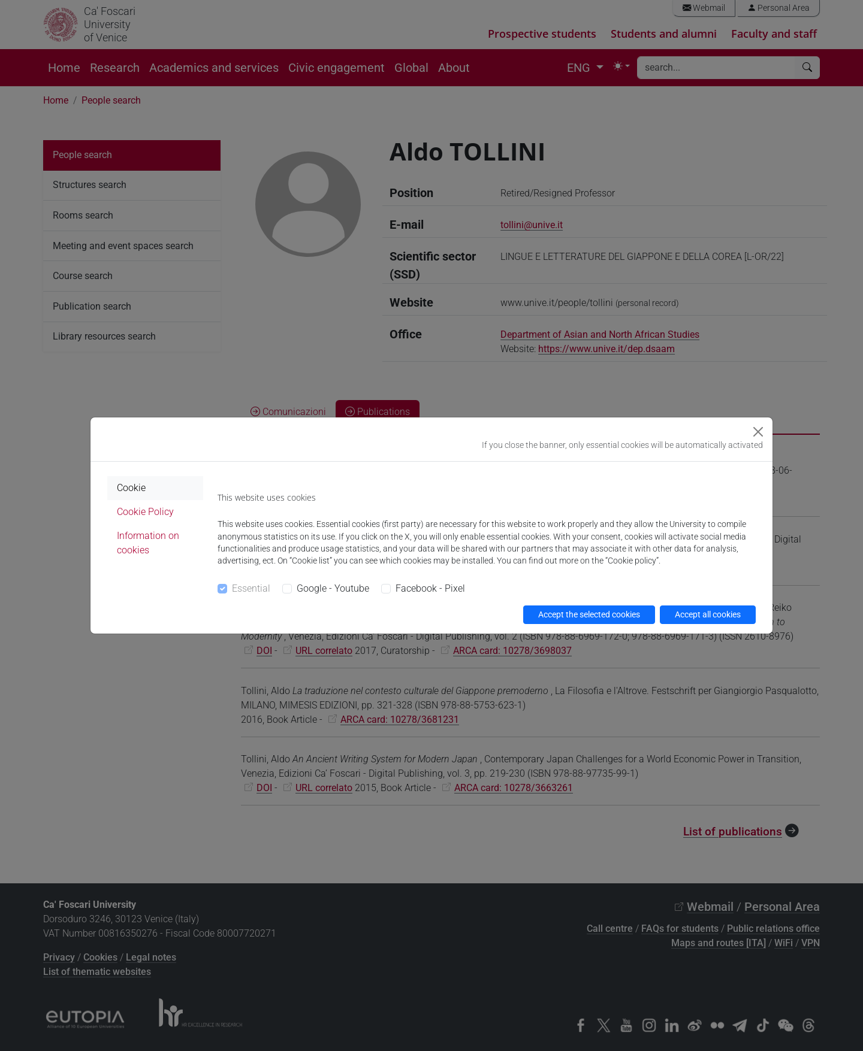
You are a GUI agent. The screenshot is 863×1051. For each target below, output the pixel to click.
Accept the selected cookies (589, 614)
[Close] (758, 431)
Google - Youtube (333, 588)
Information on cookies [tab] (148, 543)
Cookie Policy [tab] (145, 511)
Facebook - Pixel (430, 588)
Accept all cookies (708, 614)
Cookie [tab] (131, 487)
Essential (251, 588)
